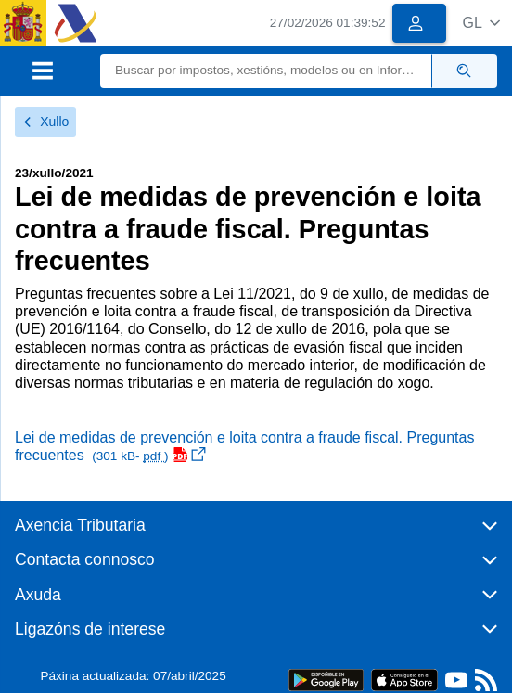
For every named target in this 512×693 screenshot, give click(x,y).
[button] (481, 23)
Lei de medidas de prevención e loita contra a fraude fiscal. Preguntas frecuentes (244, 446)
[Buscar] (266, 71)
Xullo (45, 121)
